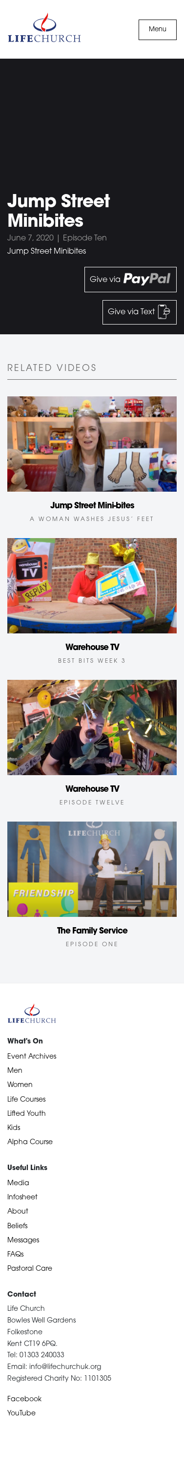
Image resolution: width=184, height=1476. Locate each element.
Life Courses (26, 1100)
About (17, 1212)
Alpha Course (30, 1142)
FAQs (15, 1255)
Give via (130, 279)
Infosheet (22, 1197)
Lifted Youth (26, 1114)
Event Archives (31, 1057)
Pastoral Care (29, 1269)
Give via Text (139, 311)
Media (18, 1183)
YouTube (21, 1413)
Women (20, 1085)
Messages (23, 1240)
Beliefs (17, 1226)
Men (14, 1071)
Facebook (24, 1399)
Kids (13, 1128)
